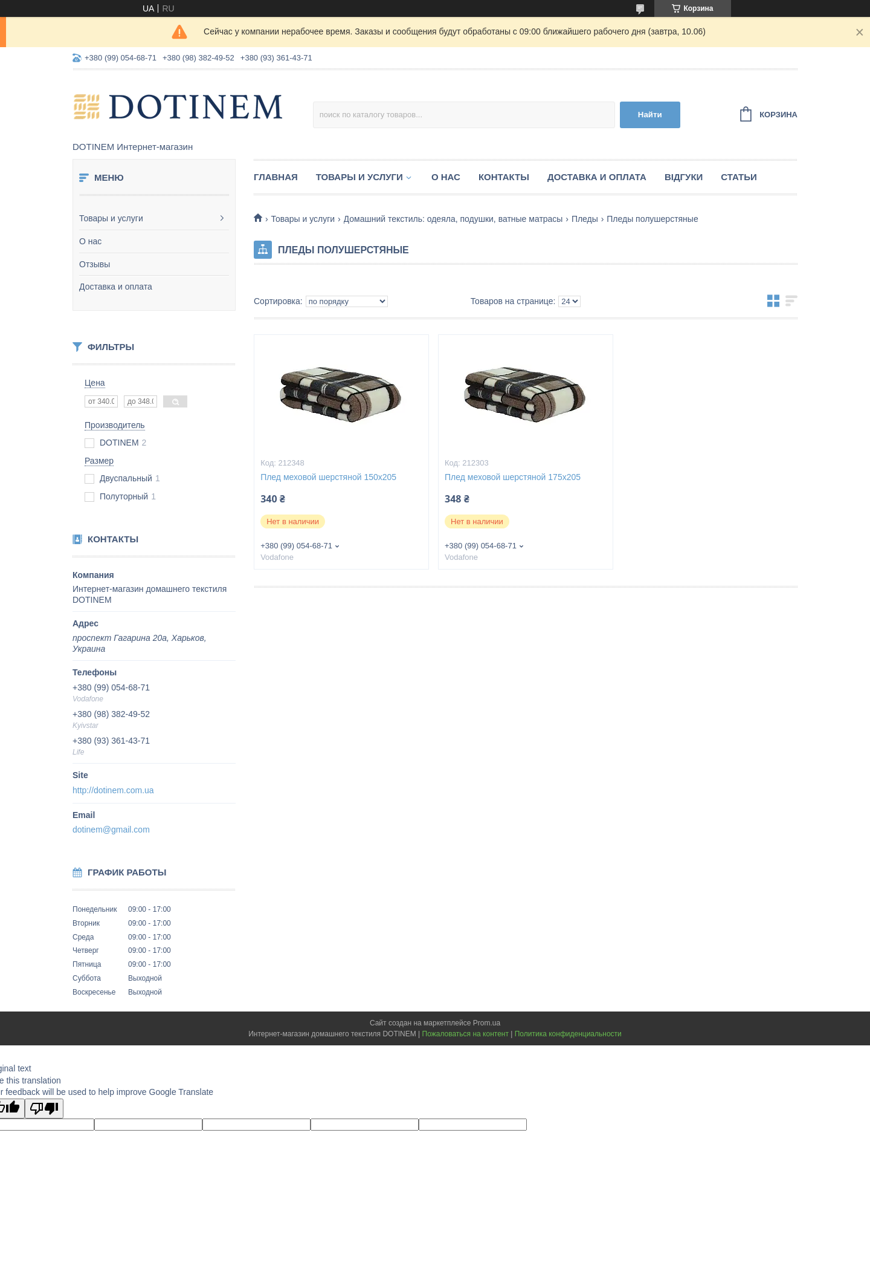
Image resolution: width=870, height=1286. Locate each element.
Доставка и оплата (115, 286)
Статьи (739, 176)
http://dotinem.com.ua (113, 790)
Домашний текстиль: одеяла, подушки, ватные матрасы (453, 219)
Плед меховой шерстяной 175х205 (513, 477)
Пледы (585, 219)
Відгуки (684, 176)
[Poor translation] (44, 1109)
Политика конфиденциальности (568, 1034)
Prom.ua (486, 1023)
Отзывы (94, 264)
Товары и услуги (111, 218)
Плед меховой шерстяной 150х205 (328, 477)
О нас (90, 241)
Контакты (503, 176)
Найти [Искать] (650, 114)
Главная (276, 176)
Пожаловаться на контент (465, 1034)
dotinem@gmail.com (111, 829)
